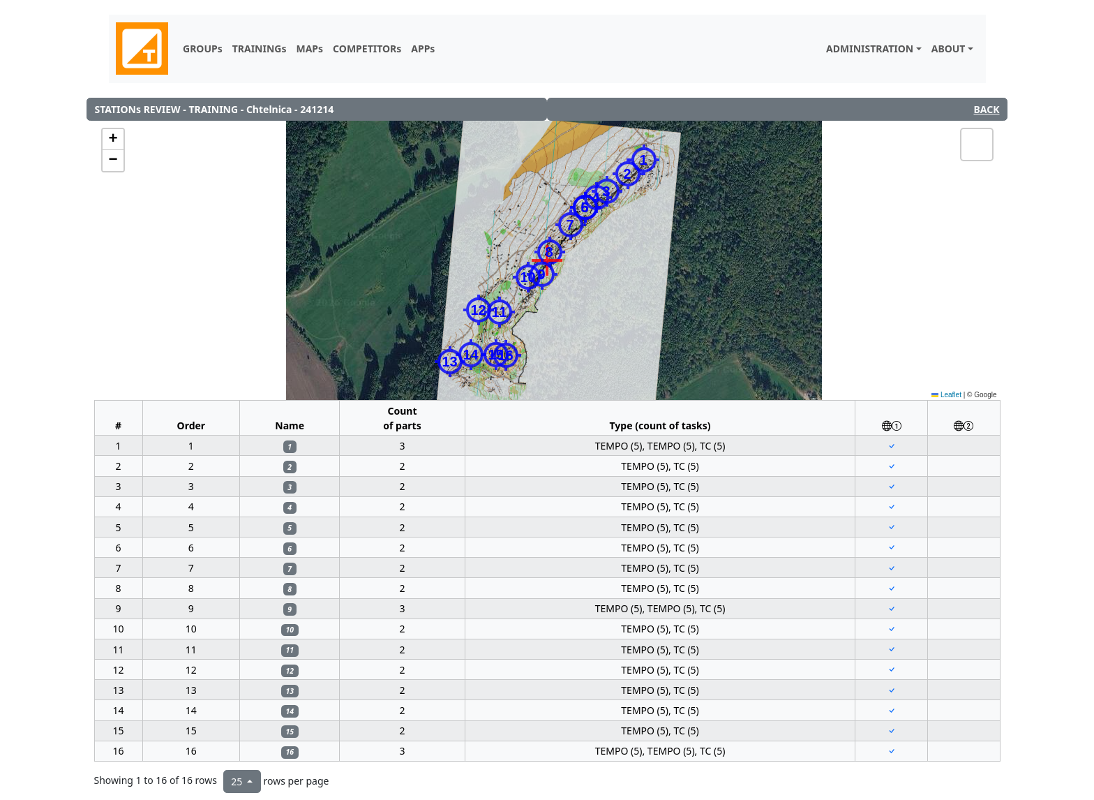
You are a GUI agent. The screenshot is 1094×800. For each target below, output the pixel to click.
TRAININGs (259, 48)
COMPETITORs (367, 48)
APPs (423, 48)
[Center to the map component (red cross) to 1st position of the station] (892, 445)
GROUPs (203, 48)
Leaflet (946, 395)
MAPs (309, 48)
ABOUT (948, 48)
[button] (628, 174)
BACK (986, 109)
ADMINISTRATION (869, 48)
